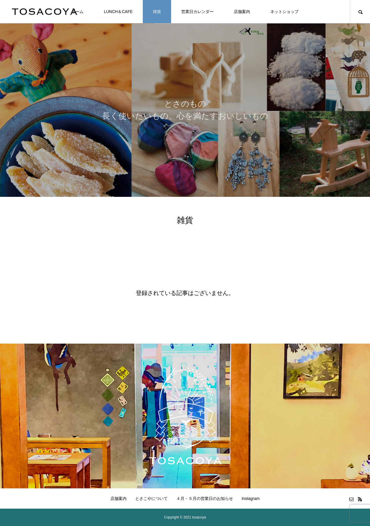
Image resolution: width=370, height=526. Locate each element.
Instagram (251, 498)
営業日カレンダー (197, 11)
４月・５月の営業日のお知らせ (204, 498)
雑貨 (157, 11)
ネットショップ (284, 11)
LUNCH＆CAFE (118, 11)
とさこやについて (151, 498)
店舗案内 (242, 11)
